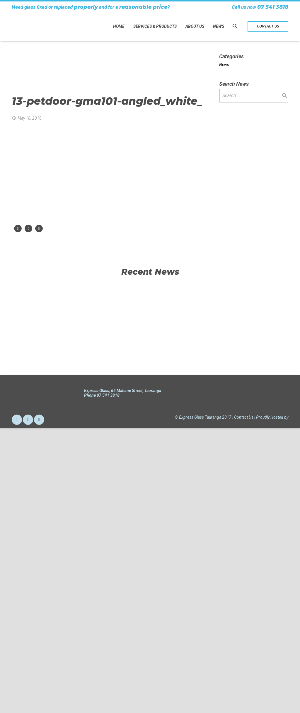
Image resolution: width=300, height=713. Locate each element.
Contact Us (243, 696)
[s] (253, 95)
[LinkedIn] (39, 699)
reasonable (135, 7)
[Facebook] (28, 699)
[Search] (235, 26)
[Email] (17, 699)
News (224, 64)
